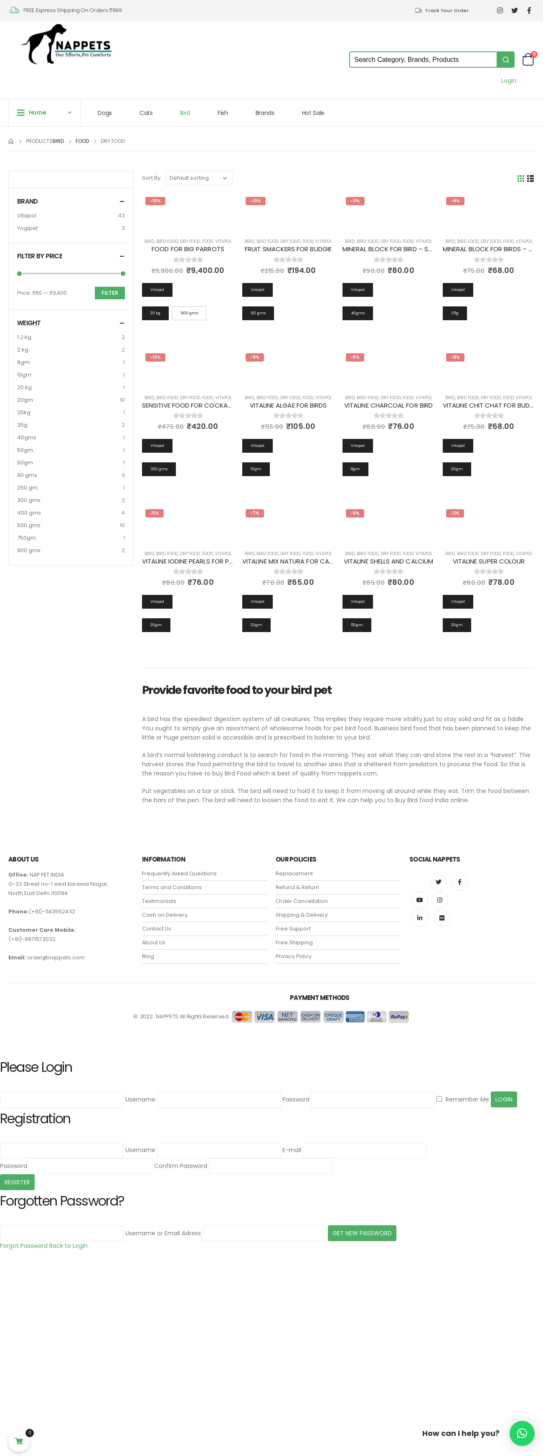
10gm (24, 375)
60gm (25, 463)
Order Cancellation (302, 901)
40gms (26, 437)
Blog (148, 956)
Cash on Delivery (165, 914)
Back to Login (68, 1246)
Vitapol (223, 241)
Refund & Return (297, 887)
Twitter (438, 882)
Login (508, 80)
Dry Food (190, 241)
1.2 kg (24, 337)
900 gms (29, 550)
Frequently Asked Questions (179, 873)
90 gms (27, 475)
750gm (26, 538)
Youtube (419, 900)
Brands (265, 113)
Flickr (442, 918)
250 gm (27, 488)
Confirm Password (180, 1166)
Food (207, 241)
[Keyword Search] (423, 59)
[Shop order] (199, 178)
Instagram (439, 900)
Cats (146, 113)
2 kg (22, 350)
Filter (109, 292)
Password (296, 1099)
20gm (25, 400)
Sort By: (152, 178)
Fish (223, 113)
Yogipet (27, 228)
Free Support (293, 928)
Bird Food (167, 241)
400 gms (29, 513)
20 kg (24, 387)
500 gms (29, 525)
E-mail (291, 1150)
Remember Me (462, 1099)
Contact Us (156, 928)
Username (140, 1099)
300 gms (29, 500)
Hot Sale (313, 113)
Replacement (294, 873)
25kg (23, 412)
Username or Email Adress (163, 1233)
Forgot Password (24, 1246)
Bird (185, 113)
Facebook (459, 882)
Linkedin (419, 918)
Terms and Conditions (172, 887)
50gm (25, 450)
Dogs (105, 113)
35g (22, 425)
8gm (23, 362)
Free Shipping (294, 942)
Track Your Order (442, 10)
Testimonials (159, 901)
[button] (522, 1433)
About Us (153, 942)
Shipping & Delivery (302, 914)
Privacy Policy (294, 956)
